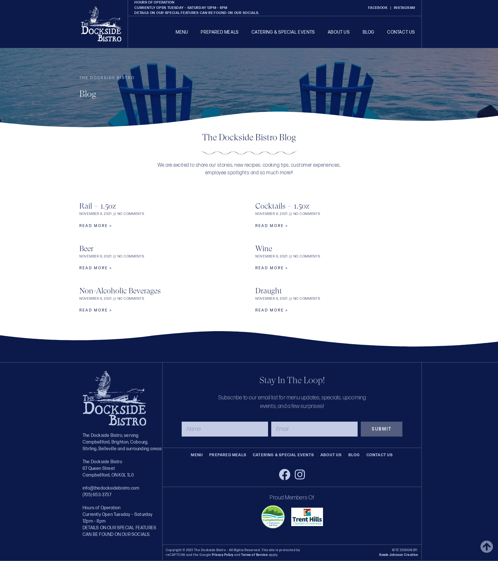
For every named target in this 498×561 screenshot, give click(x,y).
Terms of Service (254, 555)
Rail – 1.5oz (97, 206)
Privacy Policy (222, 555)
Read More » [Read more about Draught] (271, 310)
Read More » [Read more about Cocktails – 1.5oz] (271, 226)
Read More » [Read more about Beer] (95, 268)
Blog (368, 32)
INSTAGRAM (404, 8)
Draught (268, 290)
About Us (339, 32)
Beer (86, 248)
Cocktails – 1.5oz (282, 206)
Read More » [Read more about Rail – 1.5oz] (95, 226)
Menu (182, 32)
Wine (263, 248)
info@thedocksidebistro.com (111, 488)
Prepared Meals (220, 32)
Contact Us (401, 32)
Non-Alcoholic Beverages (120, 290)
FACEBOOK (378, 8)
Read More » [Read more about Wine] (271, 268)
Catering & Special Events (283, 32)
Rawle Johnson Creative (398, 555)
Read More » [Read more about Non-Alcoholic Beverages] (95, 310)
